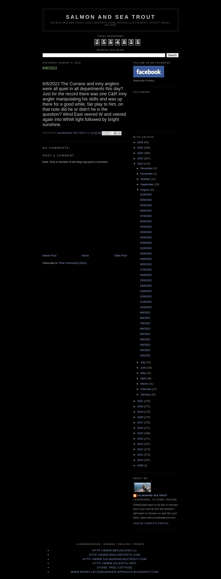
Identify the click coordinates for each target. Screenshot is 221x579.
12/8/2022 (146, 296)
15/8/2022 (146, 280)
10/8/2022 (146, 307)
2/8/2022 (145, 350)
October (145, 179)
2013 (140, 443)
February (146, 389)
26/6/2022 (146, 221)
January (145, 394)
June (143, 367)
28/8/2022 (146, 210)
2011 (140, 454)
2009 (140, 465)
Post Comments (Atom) (73, 263)
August (145, 189)
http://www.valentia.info (114, 563)
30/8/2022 (146, 199)
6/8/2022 (145, 328)
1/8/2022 (145, 355)
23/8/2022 (146, 237)
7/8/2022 (145, 323)
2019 (140, 411)
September (147, 184)
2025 (140, 147)
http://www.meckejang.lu (114, 550)
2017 (140, 422)
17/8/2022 (146, 269)
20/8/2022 (146, 253)
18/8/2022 (146, 264)
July (143, 362)
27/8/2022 (146, 215)
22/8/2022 (146, 242)
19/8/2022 (146, 258)
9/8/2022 (145, 312)
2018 (140, 417)
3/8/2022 (145, 344)
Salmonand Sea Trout (152, 495)
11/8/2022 (146, 301)
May (143, 373)
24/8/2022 (146, 232)
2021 (140, 401)
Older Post (120, 255)
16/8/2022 (146, 275)
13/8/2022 (146, 291)
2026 (140, 142)
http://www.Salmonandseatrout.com (115, 559)
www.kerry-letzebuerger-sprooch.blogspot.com (115, 571)
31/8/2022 (146, 194)
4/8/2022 (145, 339)
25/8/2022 (146, 226)
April (143, 378)
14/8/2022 (146, 285)
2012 (140, 449)
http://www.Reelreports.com (114, 554)
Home (85, 255)
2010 (140, 460)
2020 (140, 406)
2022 (140, 163)
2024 (140, 153)
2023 (140, 158)
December (147, 168)
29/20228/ (146, 205)
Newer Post (49, 255)
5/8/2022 (145, 334)
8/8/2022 (145, 317)
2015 (140, 433)
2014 (140, 438)
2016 (140, 427)
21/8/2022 (146, 248)
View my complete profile (151, 523)
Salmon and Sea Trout (111, 17)
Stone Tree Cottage (114, 567)
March (144, 383)
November (147, 173)
